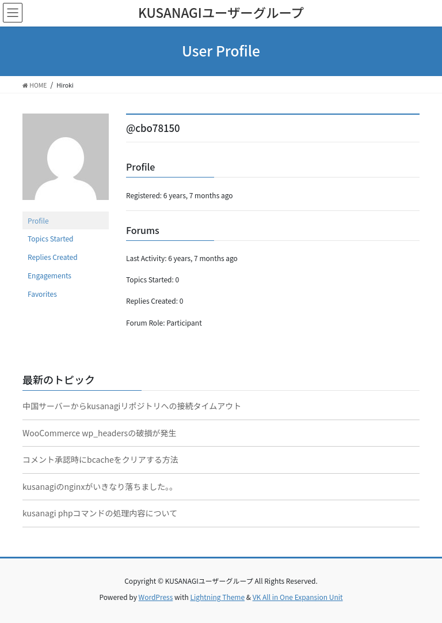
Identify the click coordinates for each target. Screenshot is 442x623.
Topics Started (51, 238)
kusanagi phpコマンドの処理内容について (99, 513)
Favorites (42, 294)
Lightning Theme (217, 597)
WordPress (156, 597)
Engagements (49, 275)
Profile (38, 220)
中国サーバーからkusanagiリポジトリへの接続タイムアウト (131, 405)
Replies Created (53, 257)
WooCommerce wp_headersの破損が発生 (99, 433)
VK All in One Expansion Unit (298, 597)
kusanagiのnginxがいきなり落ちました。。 (99, 486)
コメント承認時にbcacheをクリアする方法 (100, 459)
